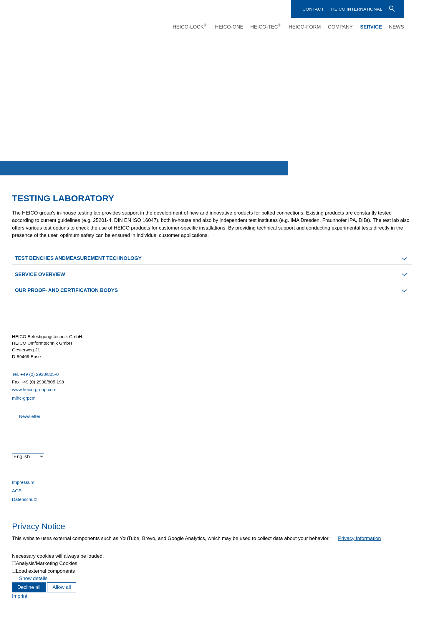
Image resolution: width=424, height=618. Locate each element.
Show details (33, 578)
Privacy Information (359, 538)
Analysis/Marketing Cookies (46, 563)
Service (371, 27)
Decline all (28, 587)
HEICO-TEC (265, 27)
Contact (313, 8)
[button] (212, 257)
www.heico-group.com (34, 389)
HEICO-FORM (305, 27)
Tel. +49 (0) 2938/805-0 (35, 374)
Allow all (61, 587)
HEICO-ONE (229, 27)
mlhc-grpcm (24, 398)
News (396, 27)
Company (340, 27)
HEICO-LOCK (189, 27)
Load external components (45, 571)
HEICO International (356, 8)
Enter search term (391, 8)
